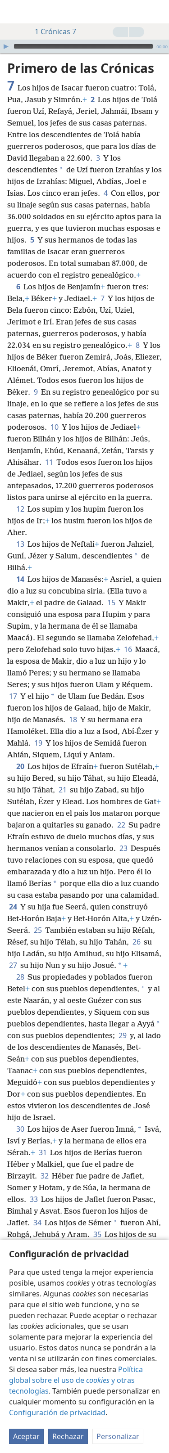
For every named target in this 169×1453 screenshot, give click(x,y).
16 (127, 649)
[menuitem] (13, 12)
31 (42, 1152)
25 (37, 930)
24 (12, 907)
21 (62, 790)
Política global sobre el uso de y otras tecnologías (76, 1380)
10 (54, 427)
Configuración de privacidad (57, 1412)
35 (97, 1234)
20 (20, 766)
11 (49, 462)
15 (111, 602)
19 (38, 743)
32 (44, 1176)
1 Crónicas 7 (51, 31)
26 (136, 942)
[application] (84, 46)
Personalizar (117, 1436)
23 (123, 848)
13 (20, 544)
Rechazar (68, 1436)
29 (122, 1035)
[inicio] (13, 12)
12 (20, 509)
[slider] (83, 46)
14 (20, 579)
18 (72, 719)
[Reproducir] (5, 46)
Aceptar (26, 1436)
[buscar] (158, 11)
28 (20, 977)
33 (33, 1199)
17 (12, 696)
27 (12, 965)
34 (37, 1223)
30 (20, 1129)
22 (121, 825)
